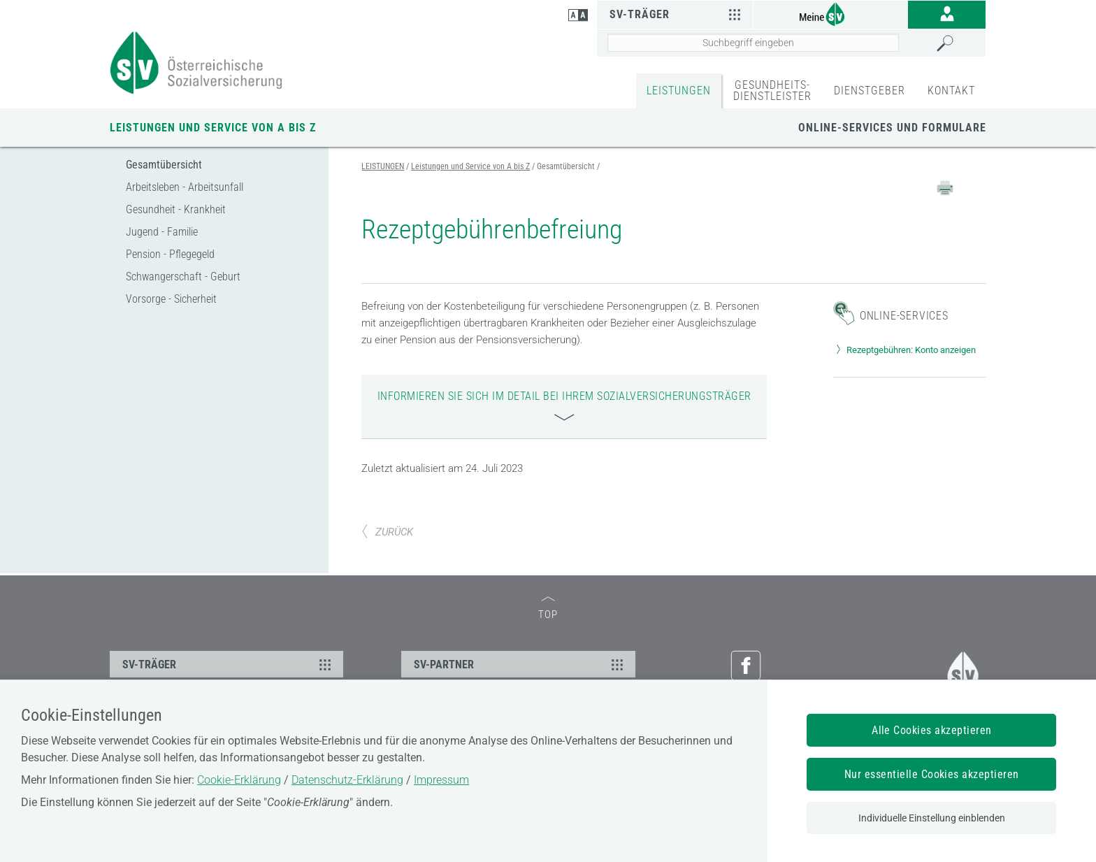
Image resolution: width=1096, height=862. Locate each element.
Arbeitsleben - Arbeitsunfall (184, 187)
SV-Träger (677, 14)
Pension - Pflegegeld (170, 254)
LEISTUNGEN (679, 90)
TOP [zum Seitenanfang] (548, 608)
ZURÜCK (387, 532)
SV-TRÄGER (228, 664)
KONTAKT (951, 90)
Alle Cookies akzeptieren (932, 730)
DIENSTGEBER (869, 90)
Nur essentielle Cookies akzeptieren (931, 774)
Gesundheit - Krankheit (176, 209)
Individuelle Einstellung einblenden (931, 818)
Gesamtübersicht (164, 164)
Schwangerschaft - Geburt (183, 276)
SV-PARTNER (520, 664)
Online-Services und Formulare (892, 127)
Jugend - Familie (162, 231)
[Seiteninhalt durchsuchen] (753, 43)
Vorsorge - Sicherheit (171, 299)
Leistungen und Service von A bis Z (213, 127)
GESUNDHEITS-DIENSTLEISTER (772, 90)
